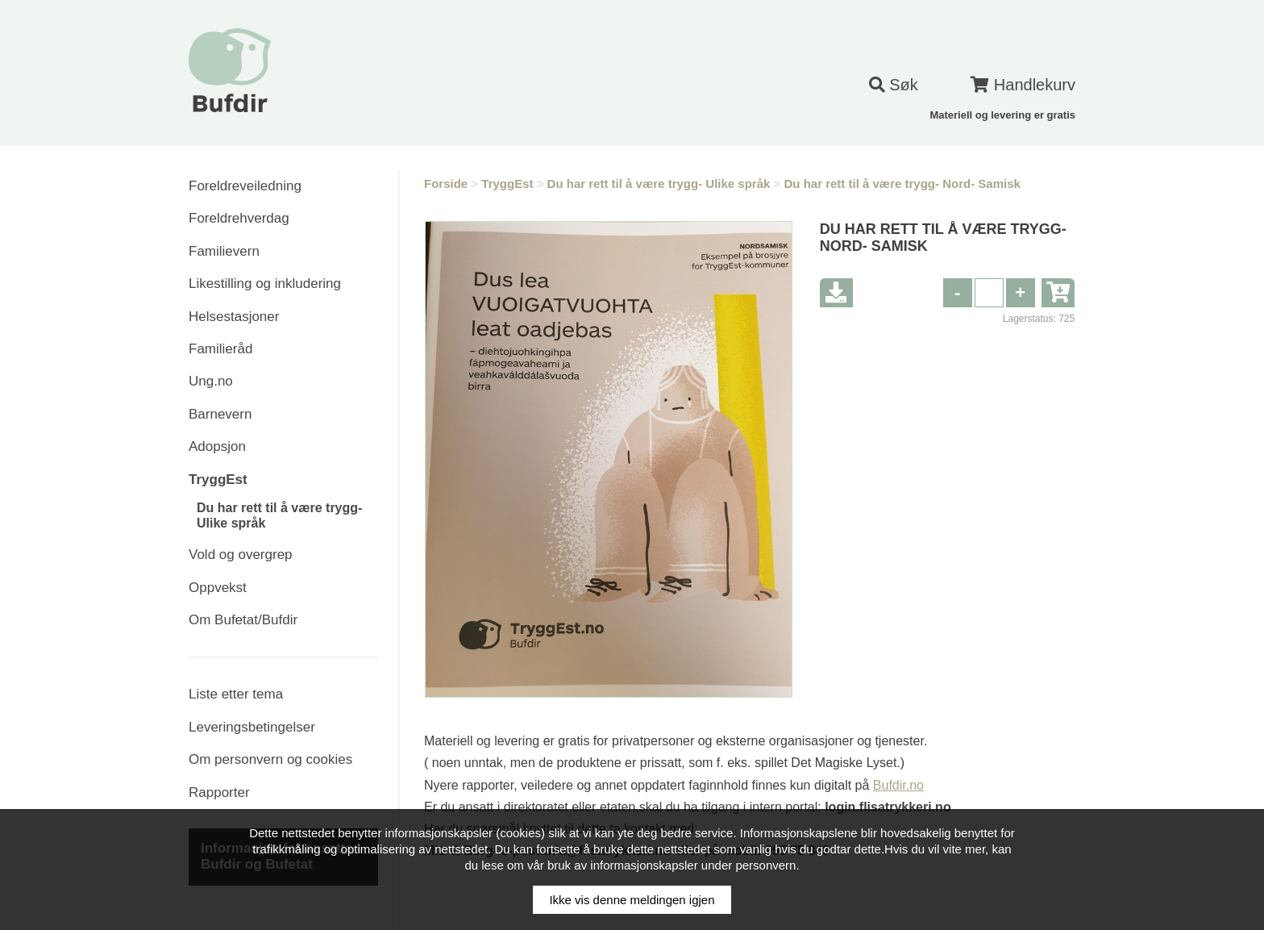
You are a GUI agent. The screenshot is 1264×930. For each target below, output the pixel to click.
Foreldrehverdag (239, 218)
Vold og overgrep (241, 554)
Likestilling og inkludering (265, 283)
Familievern (224, 251)
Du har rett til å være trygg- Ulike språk (659, 183)
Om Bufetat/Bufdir (243, 620)
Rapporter (219, 792)
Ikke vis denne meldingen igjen (631, 900)
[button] (1020, 292)
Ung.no (211, 381)
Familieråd (220, 349)
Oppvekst (218, 587)
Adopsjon (217, 446)
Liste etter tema (236, 694)
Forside (446, 183)
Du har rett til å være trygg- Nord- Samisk (902, 183)
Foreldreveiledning (245, 186)
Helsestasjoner (234, 316)
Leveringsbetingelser (252, 727)
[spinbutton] (989, 292)
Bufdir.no (898, 785)
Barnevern (220, 414)
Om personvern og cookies (270, 759)
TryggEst (218, 479)
